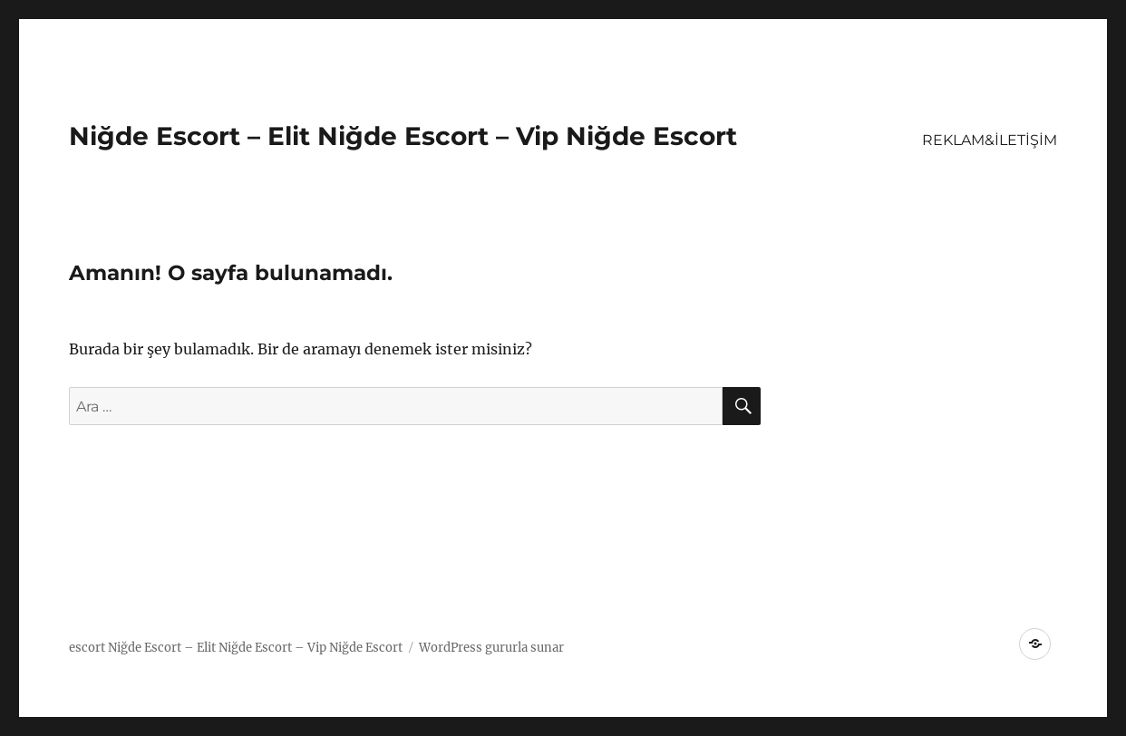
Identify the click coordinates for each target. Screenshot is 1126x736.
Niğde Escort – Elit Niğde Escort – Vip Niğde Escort (403, 136)
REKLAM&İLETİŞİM (989, 140)
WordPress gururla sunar (491, 647)
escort (87, 647)
